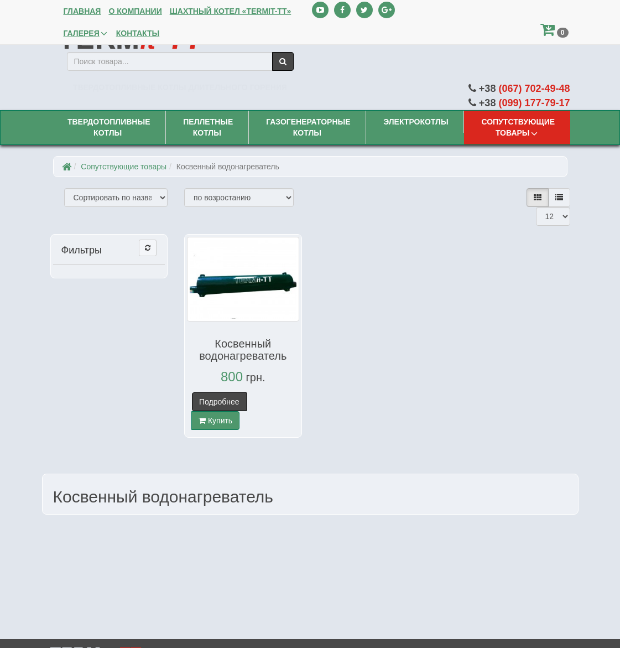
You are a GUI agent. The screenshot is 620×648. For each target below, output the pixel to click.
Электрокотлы (414, 121)
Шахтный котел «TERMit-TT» (229, 11)
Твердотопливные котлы (107, 126)
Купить (215, 420)
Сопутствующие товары (517, 127)
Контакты (136, 33)
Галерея (84, 33)
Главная (81, 11)
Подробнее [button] (219, 401)
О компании (133, 11)
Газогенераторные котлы (307, 126)
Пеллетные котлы (207, 126)
